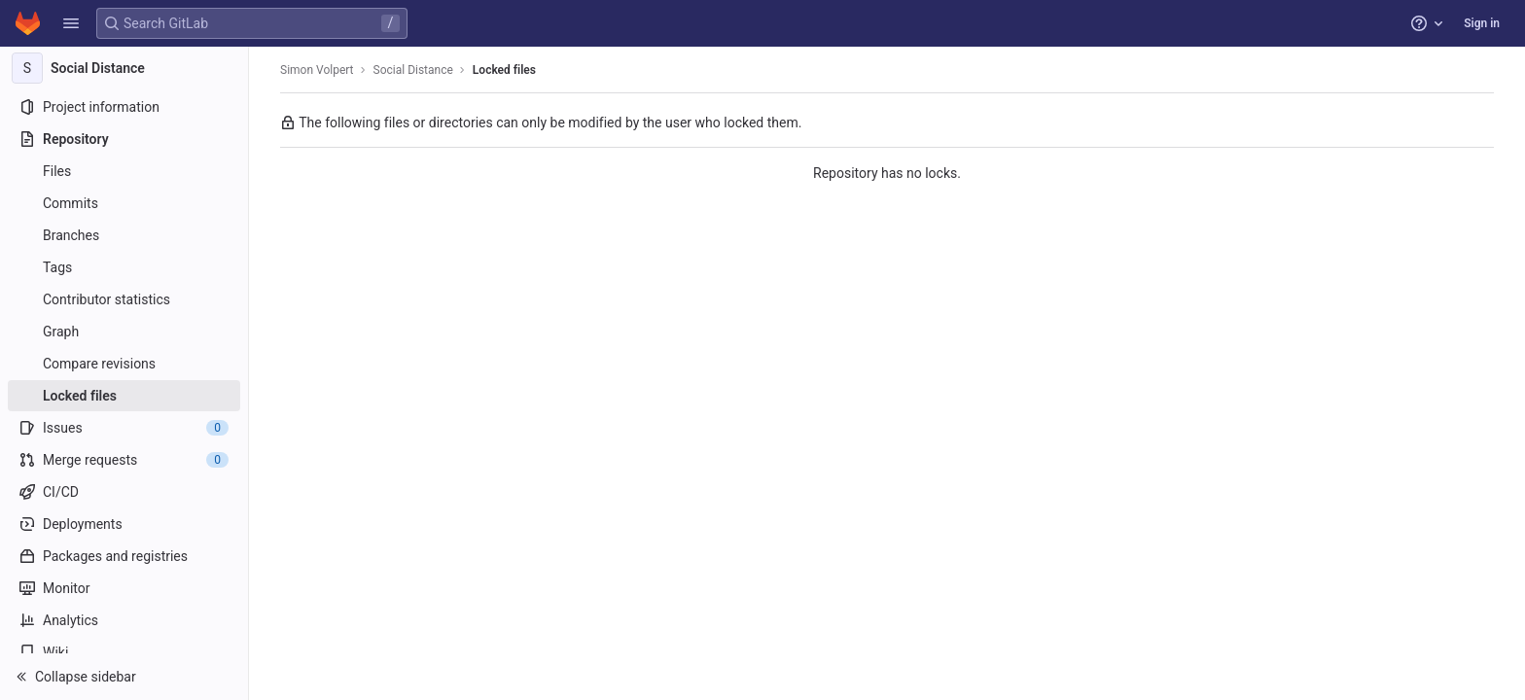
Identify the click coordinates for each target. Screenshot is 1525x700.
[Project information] (124, 106)
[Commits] (124, 203)
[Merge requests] (124, 459)
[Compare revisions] (124, 363)
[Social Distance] (124, 68)
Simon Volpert (317, 70)
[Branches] (124, 235)
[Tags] (124, 267)
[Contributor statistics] (124, 299)
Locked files (504, 70)
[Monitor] (124, 588)
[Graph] (124, 331)
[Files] (124, 171)
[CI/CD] (124, 492)
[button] (71, 23)
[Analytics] (124, 620)
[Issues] (124, 427)
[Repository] (124, 139)
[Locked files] (124, 395)
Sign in (1482, 23)
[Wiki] (124, 652)
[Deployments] (124, 524)
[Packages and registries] (124, 556)
